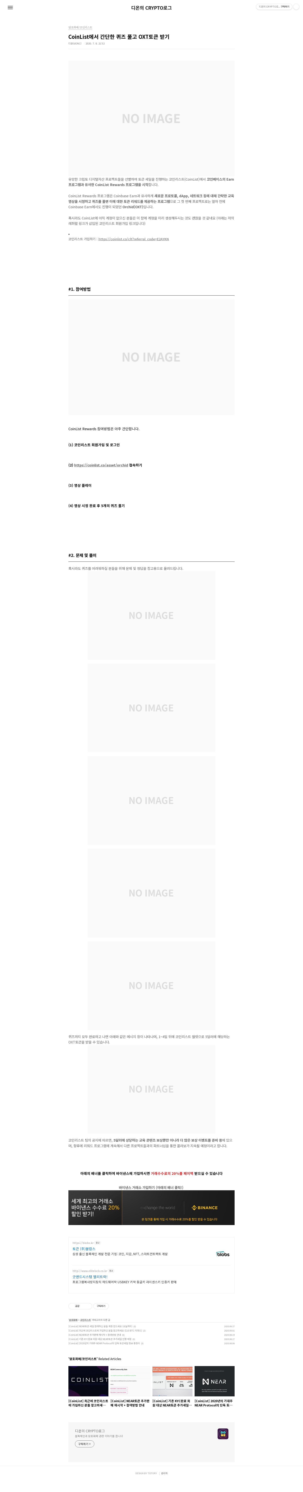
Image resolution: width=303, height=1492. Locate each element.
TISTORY (152, 1484)
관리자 (164, 1484)
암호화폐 (73, 1331)
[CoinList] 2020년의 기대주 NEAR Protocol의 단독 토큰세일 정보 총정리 (104, 1354)
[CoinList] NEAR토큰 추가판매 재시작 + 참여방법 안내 (94, 1346)
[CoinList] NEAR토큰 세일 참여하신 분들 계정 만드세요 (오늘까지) (100, 1337)
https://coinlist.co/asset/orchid (101, 464)
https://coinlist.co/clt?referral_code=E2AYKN (133, 239)
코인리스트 (85, 1331)
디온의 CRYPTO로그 (151, 7)
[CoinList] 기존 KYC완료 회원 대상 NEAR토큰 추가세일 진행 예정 (99, 1350)
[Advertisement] (151, 1271)
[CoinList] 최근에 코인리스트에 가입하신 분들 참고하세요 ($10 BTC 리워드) (105, 1341)
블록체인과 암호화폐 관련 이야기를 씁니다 (99, 1447)
